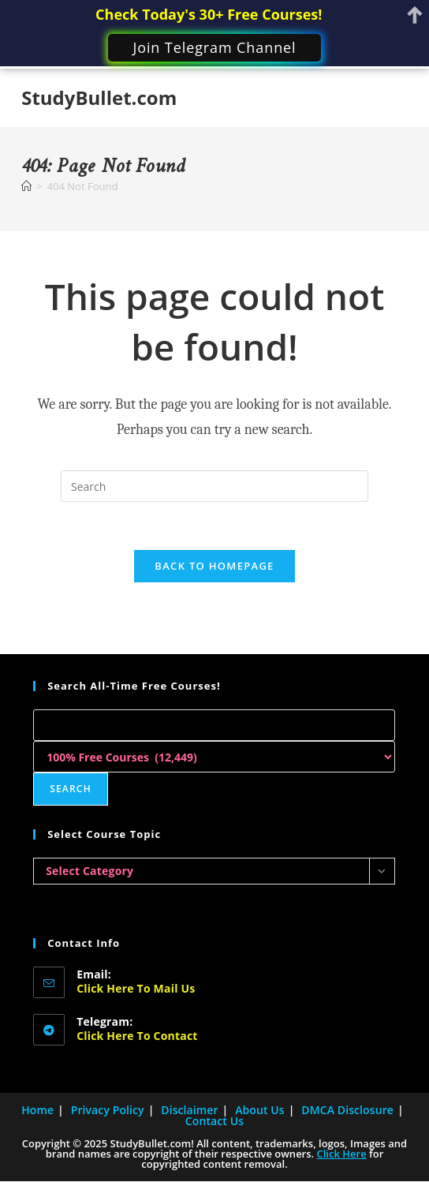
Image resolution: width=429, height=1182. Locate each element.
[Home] (26, 186)
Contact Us (214, 1120)
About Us (260, 1109)
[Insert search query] (214, 486)
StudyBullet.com (99, 97)
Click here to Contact (136, 1035)
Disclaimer (189, 1109)
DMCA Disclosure (347, 1109)
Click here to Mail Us (135, 988)
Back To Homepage (214, 566)
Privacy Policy (107, 1109)
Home (37, 1109)
